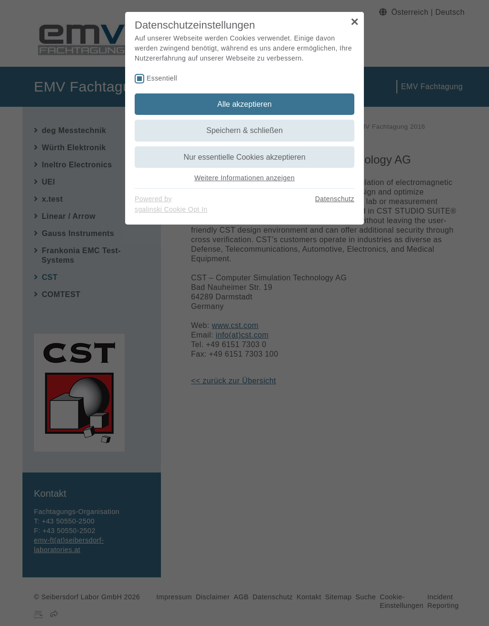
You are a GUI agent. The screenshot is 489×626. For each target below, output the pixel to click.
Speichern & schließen (244, 130)
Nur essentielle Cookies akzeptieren (244, 157)
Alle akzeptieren (244, 104)
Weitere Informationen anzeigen (244, 178)
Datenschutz (334, 199)
